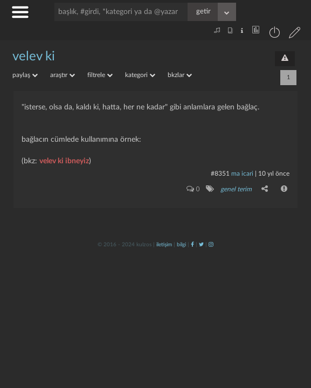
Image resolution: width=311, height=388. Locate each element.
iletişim (164, 244)
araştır (62, 75)
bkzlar (180, 75)
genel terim (236, 189)
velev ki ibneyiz (64, 161)
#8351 (220, 173)
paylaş (25, 75)
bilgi (181, 244)
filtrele (100, 75)
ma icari (242, 173)
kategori (140, 75)
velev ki (33, 56)
